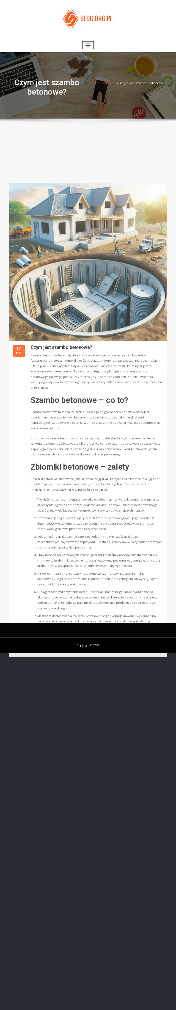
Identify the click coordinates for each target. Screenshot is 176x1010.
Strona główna (106, 84)
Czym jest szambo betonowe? (141, 84)
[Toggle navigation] (88, 43)
